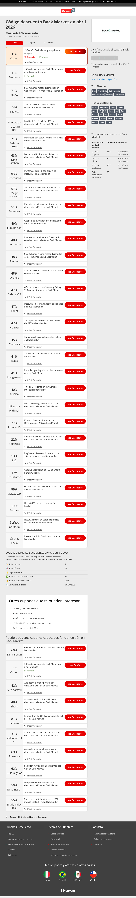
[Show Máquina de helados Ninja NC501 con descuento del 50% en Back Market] (76, 782)
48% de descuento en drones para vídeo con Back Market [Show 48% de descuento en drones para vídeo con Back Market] (43, 272)
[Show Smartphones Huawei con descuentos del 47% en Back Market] (76, 320)
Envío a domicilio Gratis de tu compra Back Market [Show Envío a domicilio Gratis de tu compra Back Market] (42, 538)
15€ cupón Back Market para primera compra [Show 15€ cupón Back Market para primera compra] (42, 52)
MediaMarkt (102, 91)
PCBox (102, 122)
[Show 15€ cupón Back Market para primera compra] (76, 50)
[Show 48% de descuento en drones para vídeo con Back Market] (76, 270)
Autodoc (113, 115)
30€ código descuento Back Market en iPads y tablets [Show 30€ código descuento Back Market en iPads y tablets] (42, 665)
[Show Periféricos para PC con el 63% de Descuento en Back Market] (76, 171)
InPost (109, 122)
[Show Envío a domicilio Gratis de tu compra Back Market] (76, 537)
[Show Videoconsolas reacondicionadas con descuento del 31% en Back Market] (76, 733)
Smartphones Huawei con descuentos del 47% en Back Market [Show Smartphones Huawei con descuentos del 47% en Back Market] (42, 322)
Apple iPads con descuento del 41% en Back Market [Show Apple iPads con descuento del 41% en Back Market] (42, 355)
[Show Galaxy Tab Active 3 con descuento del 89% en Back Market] (76, 486)
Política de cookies (58, 849)
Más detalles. (112, 1)
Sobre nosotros (57, 833)
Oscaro (103, 118)
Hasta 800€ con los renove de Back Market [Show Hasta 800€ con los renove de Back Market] (41, 504)
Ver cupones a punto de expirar (21, 844)
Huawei (95, 115)
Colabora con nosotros (103, 839)
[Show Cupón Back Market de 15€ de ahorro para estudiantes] (76, 470)
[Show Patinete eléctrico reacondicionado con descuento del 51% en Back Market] (76, 204)
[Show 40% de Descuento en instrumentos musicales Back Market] (76, 387)
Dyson (123, 111)
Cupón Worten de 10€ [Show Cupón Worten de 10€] (22, 613)
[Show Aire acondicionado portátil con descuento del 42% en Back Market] (76, 683)
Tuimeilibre (104, 107)
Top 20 (11, 833)
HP (100, 111)
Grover (94, 122)
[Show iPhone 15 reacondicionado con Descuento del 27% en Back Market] (76, 420)
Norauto (95, 118)
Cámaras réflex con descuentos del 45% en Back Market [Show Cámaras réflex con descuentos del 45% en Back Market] (43, 338)
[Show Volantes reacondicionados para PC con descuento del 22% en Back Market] (76, 437)
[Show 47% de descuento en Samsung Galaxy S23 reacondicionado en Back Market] (76, 287)
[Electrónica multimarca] (27, 817)
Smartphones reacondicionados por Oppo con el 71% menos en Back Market (39, 559)
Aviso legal (55, 839)
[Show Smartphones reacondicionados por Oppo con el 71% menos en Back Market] (76, 88)
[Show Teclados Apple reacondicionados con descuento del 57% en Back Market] (76, 187)
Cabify (120, 115)
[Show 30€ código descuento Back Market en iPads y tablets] (76, 664)
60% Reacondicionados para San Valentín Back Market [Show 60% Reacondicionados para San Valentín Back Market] (44, 649)
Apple (94, 111)
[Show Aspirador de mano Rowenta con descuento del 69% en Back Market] (76, 749)
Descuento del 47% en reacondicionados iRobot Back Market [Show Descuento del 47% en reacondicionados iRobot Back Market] (43, 305)
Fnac (93, 91)
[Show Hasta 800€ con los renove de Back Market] (76, 503)
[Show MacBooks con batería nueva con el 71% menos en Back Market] (76, 138)
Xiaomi (111, 111)
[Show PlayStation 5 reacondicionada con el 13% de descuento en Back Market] (76, 453)
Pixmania (119, 118)
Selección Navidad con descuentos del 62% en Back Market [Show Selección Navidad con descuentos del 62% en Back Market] (42, 767)
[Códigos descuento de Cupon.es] (7, 817)
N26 (106, 115)
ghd (117, 111)
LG (101, 115)
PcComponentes (114, 91)
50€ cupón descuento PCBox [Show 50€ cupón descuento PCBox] (25, 628)
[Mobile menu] (20, 11)
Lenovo (120, 107)
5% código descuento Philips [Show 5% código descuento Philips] (25, 608)
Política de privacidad (60, 844)
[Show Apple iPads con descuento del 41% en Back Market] (76, 354)
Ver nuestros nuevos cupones (20, 839)
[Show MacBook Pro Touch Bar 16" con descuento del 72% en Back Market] (76, 121)
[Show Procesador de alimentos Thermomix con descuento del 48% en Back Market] (76, 237)
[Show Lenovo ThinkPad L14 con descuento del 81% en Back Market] (76, 716)
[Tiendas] (13, 817)
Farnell (110, 118)
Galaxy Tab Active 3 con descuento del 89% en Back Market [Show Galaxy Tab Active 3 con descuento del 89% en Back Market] (42, 488)
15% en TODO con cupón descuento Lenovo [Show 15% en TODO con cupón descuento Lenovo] (32, 623)
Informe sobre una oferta (104, 833)
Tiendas (11, 849)
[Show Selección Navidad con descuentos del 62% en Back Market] (76, 766)
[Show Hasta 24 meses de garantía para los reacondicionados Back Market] (76, 520)
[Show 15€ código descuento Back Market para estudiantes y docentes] (76, 69)
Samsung (109, 95)
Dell (104, 111)
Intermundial (119, 95)
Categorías (12, 855)
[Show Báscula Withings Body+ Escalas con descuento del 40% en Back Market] (76, 403)
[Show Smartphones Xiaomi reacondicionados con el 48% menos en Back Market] (76, 254)
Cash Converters (98, 95)
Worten (94, 107)
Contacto (98, 844)
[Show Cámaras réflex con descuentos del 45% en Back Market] (76, 337)
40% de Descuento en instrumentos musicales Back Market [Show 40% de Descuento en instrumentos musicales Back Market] (41, 388)
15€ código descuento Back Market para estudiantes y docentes (33, 556)
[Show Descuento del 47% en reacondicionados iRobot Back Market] (76, 304)
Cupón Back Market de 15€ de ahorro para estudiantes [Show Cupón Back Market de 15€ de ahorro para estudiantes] (42, 471)
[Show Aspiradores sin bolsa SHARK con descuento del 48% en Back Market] (76, 699)
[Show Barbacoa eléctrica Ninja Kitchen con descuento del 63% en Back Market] (76, 154)
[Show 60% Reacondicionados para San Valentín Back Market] (76, 647)
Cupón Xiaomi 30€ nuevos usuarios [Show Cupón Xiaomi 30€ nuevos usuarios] (28, 618)
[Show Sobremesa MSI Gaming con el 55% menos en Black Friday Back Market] (76, 799)
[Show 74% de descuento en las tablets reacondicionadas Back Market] (76, 104)
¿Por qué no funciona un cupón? (64, 855)
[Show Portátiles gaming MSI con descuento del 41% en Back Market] (76, 370)
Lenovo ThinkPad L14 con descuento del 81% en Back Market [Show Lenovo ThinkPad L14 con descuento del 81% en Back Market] (43, 717)
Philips (112, 107)
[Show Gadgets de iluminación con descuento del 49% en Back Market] (76, 221)
